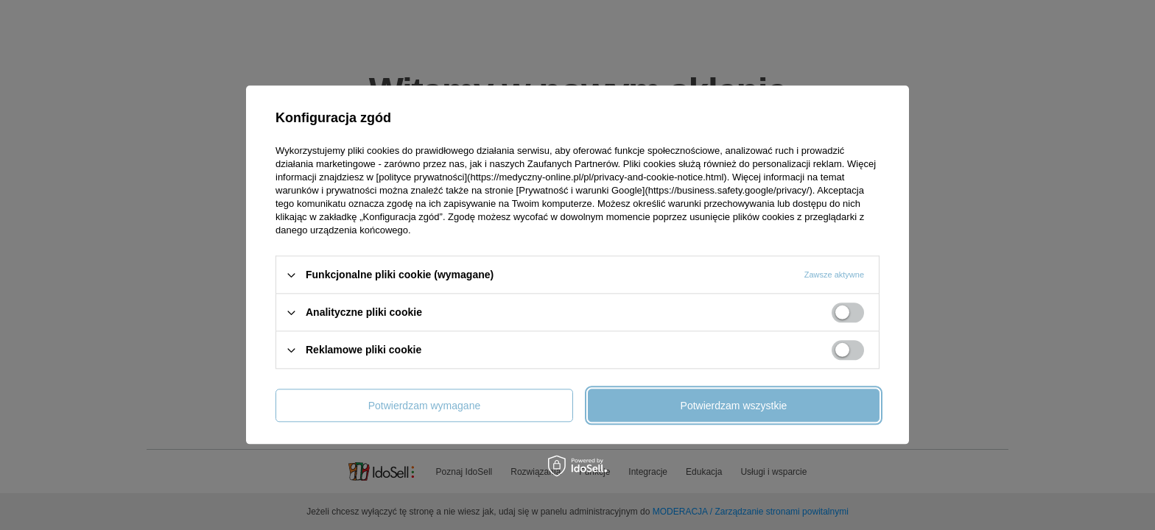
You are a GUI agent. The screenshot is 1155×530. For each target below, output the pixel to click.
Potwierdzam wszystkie (734, 405)
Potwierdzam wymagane (424, 405)
